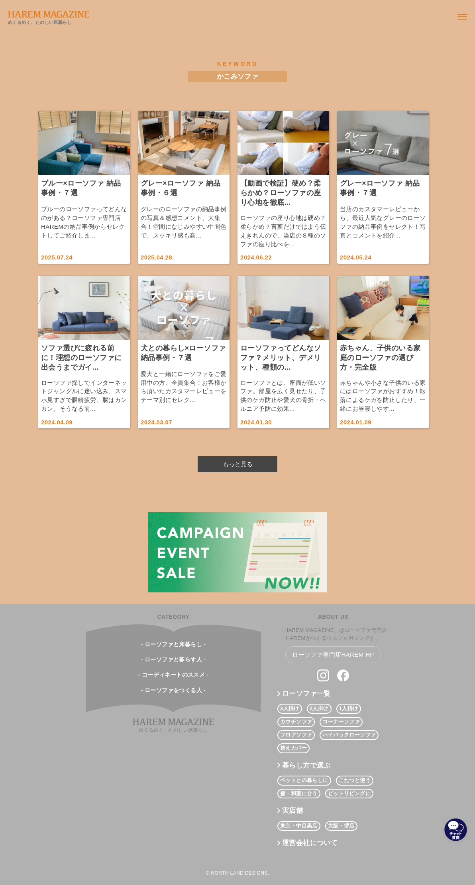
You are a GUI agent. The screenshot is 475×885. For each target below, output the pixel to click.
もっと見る (238, 464)
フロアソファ (296, 735)
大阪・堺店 (341, 826)
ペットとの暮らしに (304, 780)
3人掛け (289, 708)
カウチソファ (296, 722)
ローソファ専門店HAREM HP (333, 654)
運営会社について (310, 843)
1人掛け (348, 708)
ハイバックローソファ (349, 735)
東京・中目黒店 (299, 826)
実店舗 (292, 810)
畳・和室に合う (299, 793)
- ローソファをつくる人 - (173, 690)
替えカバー (293, 748)
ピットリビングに (349, 793)
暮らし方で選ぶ (306, 765)
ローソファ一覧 (306, 693)
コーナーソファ (341, 722)
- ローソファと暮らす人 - (173, 659)
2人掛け (319, 708)
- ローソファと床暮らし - (173, 644)
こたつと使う (355, 780)
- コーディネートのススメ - (173, 674)
